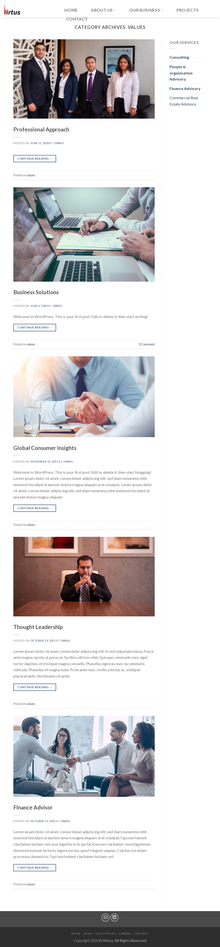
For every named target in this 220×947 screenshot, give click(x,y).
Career (125, 933)
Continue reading (34, 158)
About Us (103, 10)
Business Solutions (36, 292)
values (30, 175)
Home (71, 10)
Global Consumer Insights (44, 448)
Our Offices (105, 933)
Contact (77, 19)
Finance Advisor (33, 807)
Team (88, 933)
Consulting (179, 57)
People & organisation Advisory (181, 72)
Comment (147, 344)
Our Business (146, 10)
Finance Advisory (185, 88)
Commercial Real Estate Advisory (183, 100)
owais (59, 143)
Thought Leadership (38, 627)
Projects (188, 10)
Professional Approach (41, 129)
